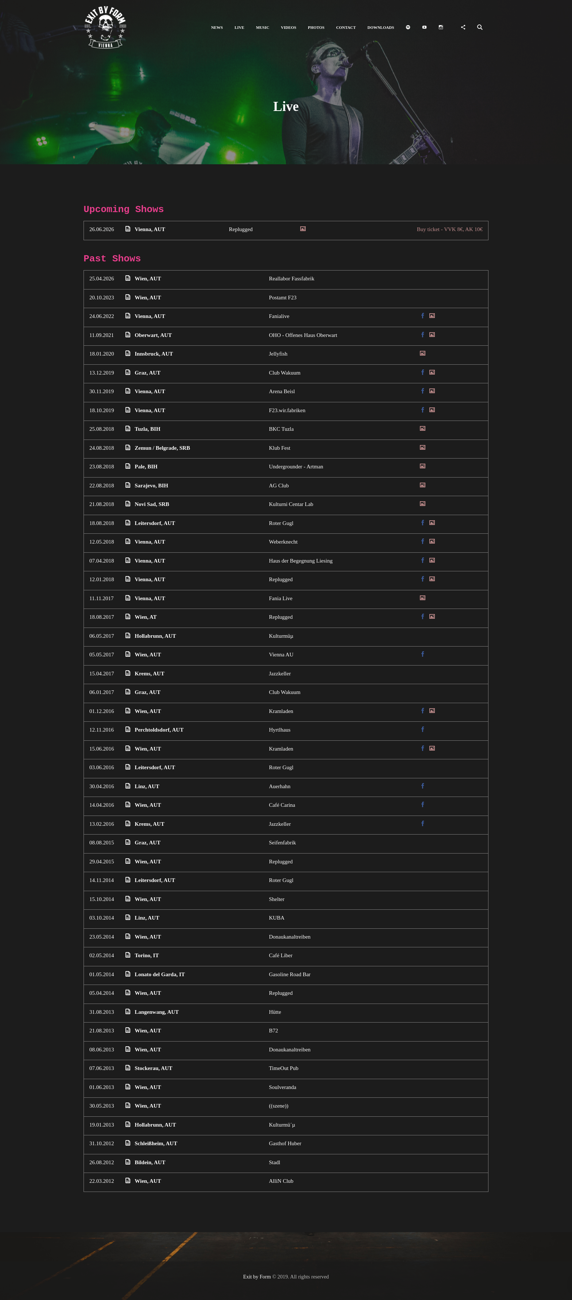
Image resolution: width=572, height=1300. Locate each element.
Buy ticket (450, 229)
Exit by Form (257, 1277)
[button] (217, 27)
